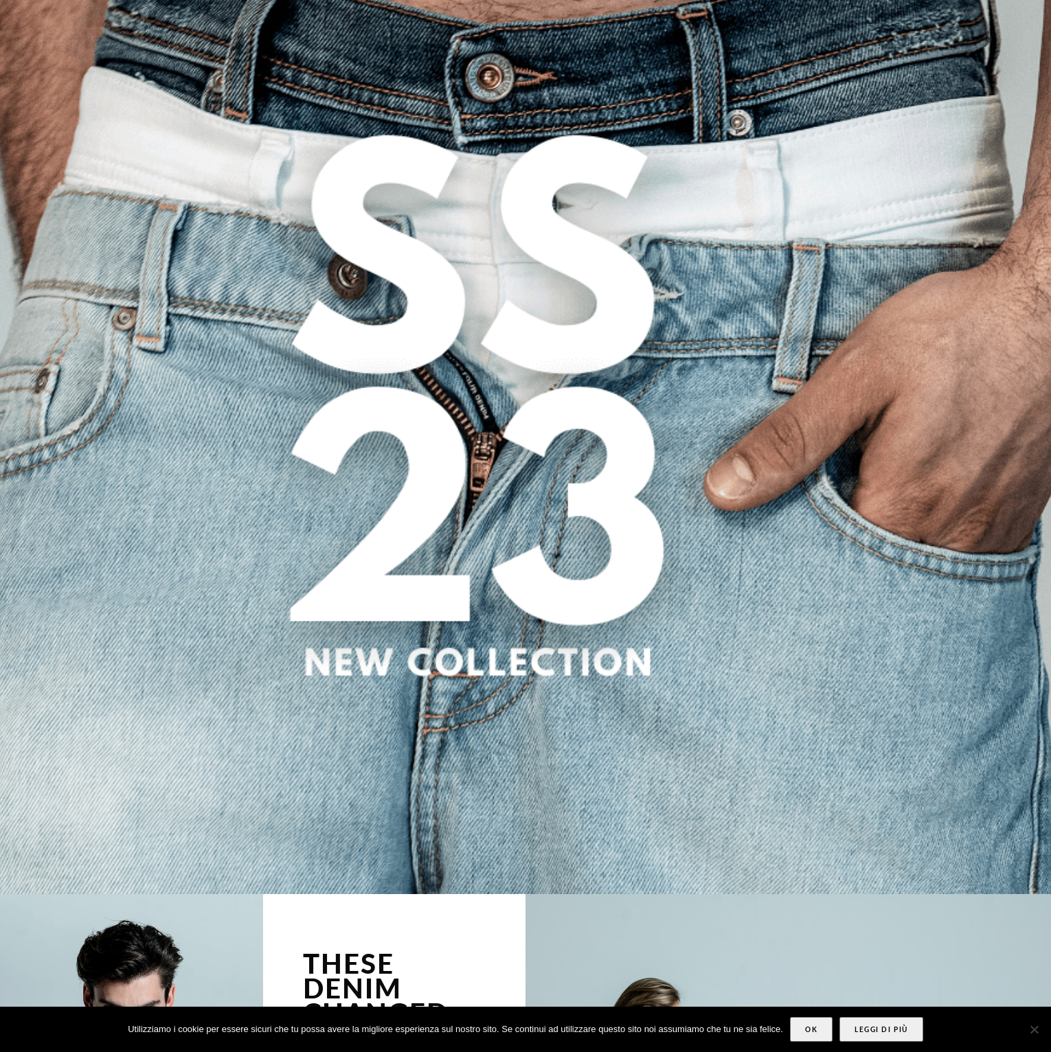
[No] (1034, 1029)
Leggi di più (881, 1029)
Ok (811, 1029)
